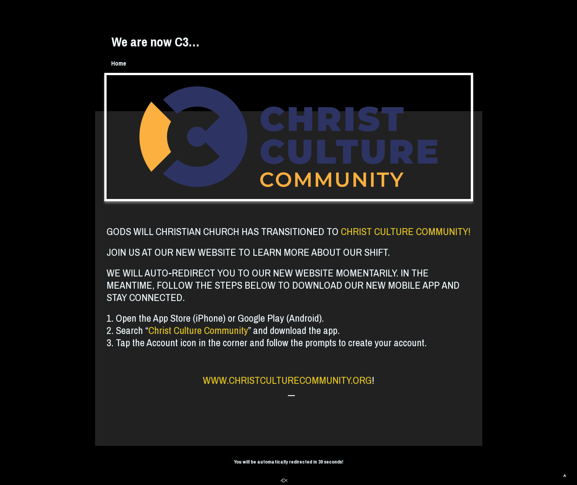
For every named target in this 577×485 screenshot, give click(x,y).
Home (118, 63)
